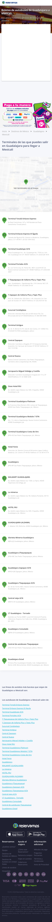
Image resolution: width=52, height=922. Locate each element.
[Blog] (43, 874)
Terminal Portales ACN (11, 715)
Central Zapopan (9, 733)
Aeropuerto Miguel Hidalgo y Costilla (17, 740)
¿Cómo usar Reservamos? (23, 850)
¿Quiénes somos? (9, 847)
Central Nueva (8, 737)
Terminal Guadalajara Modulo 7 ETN (17, 751)
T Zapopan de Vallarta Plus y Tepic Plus (18, 722)
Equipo (4, 850)
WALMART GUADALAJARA (12, 765)
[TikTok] (38, 874)
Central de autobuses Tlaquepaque (16, 805)
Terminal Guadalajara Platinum (15, 747)
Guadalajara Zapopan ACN (13, 787)
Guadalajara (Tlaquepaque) (13, 783)
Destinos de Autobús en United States (9, 861)
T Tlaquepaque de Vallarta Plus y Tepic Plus (20, 719)
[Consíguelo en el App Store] (15, 834)
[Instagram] (20, 874)
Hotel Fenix (7, 758)
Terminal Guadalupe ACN (12, 712)
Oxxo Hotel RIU (8, 744)
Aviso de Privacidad (41, 864)
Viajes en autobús (25, 859)
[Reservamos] (9, 2)
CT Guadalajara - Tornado (12, 798)
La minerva (6, 769)
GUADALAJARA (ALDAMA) (12, 776)
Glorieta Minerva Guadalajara (14, 780)
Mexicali (5, 134)
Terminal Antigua (9, 730)
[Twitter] (14, 874)
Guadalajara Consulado (12, 801)
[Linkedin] (26, 874)
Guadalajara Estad (9, 808)
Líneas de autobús (9, 867)
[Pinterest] (32, 874)
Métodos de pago (40, 849)
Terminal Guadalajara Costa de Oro (17, 755)
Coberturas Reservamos (22, 863)
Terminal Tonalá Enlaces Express (15, 705)
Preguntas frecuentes (38, 854)
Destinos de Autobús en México (9, 855)
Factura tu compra (25, 855)
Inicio (4, 131)
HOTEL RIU (6, 772)
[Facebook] (9, 874)
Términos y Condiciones (38, 860)
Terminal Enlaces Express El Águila (16, 708)
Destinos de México (20, 131)
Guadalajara (38, 131)
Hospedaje (6, 871)
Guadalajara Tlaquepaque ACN (15, 790)
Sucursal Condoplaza (11, 726)
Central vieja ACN (9, 794)
